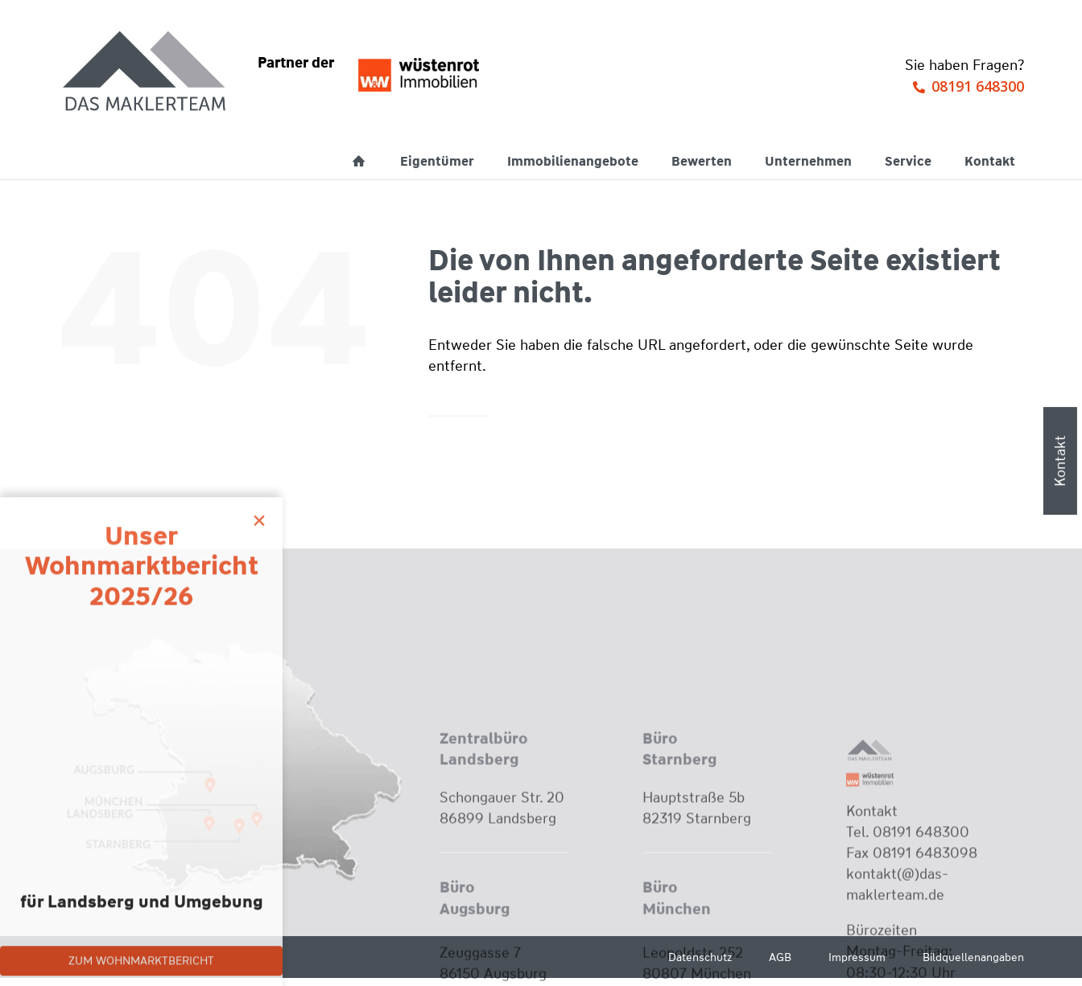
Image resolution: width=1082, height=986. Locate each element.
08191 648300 (977, 86)
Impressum (857, 957)
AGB (780, 957)
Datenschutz (700, 957)
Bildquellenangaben (973, 957)
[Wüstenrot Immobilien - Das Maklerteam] (145, 72)
